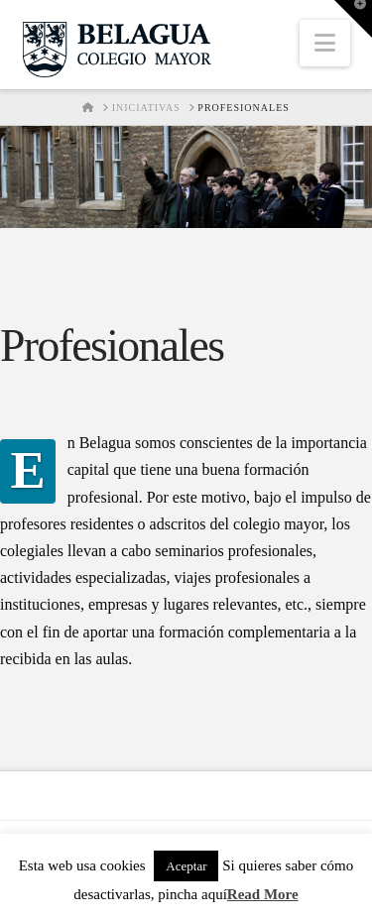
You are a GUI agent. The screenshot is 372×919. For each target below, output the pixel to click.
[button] (325, 43)
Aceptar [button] (186, 866)
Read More (263, 894)
